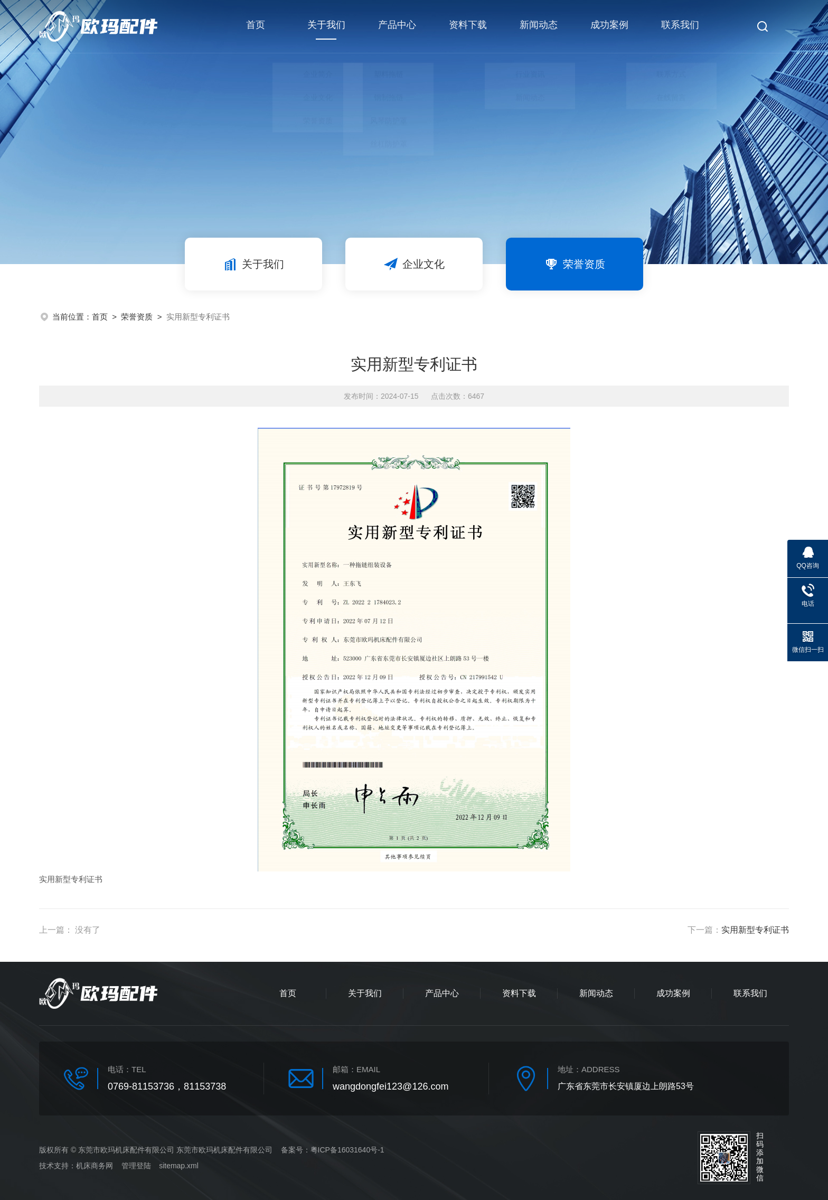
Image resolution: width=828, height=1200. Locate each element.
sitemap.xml (179, 1165)
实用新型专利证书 (755, 929)
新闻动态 (537, 26)
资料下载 (466, 26)
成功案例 (608, 26)
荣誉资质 (574, 264)
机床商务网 (94, 1165)
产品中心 (396, 26)
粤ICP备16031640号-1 (347, 1150)
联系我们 (679, 26)
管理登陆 (136, 1165)
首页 (254, 26)
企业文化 (414, 264)
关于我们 (325, 31)
